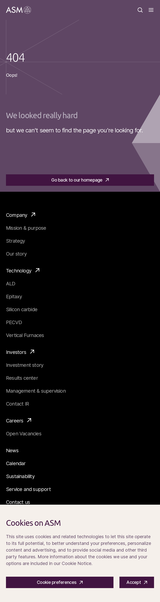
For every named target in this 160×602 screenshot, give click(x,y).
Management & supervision (36, 391)
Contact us (18, 502)
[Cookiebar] (80, 553)
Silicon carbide (21, 309)
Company (20, 215)
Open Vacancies (23, 434)
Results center (22, 378)
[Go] (18, 10)
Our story (16, 254)
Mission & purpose (26, 228)
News (12, 450)
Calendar (16, 463)
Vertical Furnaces (25, 335)
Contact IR (17, 404)
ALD (10, 284)
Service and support (28, 489)
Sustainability (20, 476)
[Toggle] (151, 10)
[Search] (140, 10)
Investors (20, 352)
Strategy (15, 241)
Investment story (24, 365)
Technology (22, 270)
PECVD (14, 322)
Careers (18, 420)
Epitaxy (14, 297)
